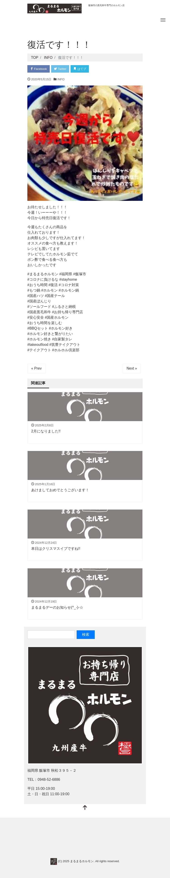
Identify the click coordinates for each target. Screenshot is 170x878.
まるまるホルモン (82, 861)
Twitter (60, 69)
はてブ (80, 69)
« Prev (36, 368)
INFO (60, 79)
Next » (132, 368)
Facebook (38, 69)
